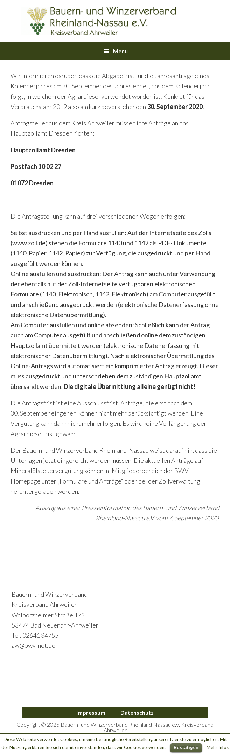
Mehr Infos (218, 747)
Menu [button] (120, 51)
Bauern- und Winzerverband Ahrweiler (99, 21)
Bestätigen (186, 747)
